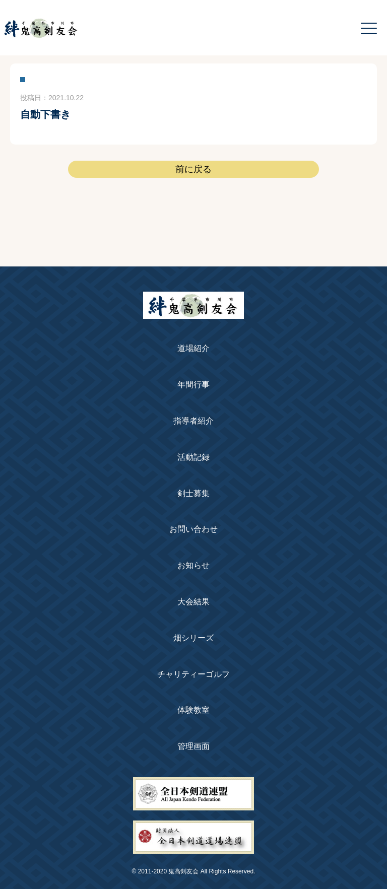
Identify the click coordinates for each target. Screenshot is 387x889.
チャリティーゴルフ (193, 674)
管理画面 (193, 746)
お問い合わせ (193, 529)
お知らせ (193, 565)
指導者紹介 (193, 421)
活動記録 (193, 457)
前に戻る (193, 169)
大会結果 (193, 601)
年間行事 (193, 384)
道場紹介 (193, 348)
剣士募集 (193, 493)
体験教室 (193, 710)
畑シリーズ (193, 638)
